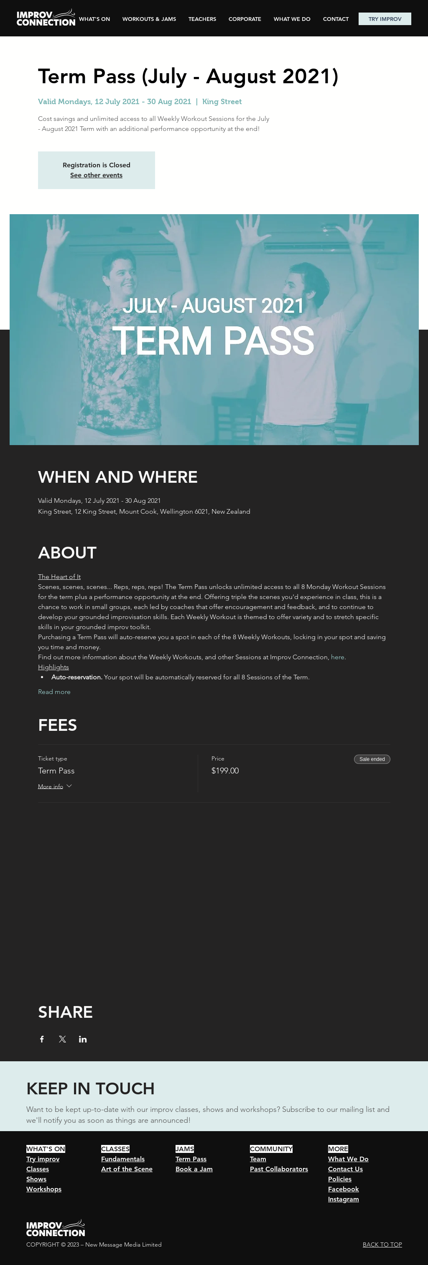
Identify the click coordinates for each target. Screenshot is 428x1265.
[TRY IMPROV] (385, 19)
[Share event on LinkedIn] (83, 1039)
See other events (96, 175)
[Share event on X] (62, 1039)
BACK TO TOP (382, 1244)
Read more (54, 692)
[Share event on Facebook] (42, 1039)
